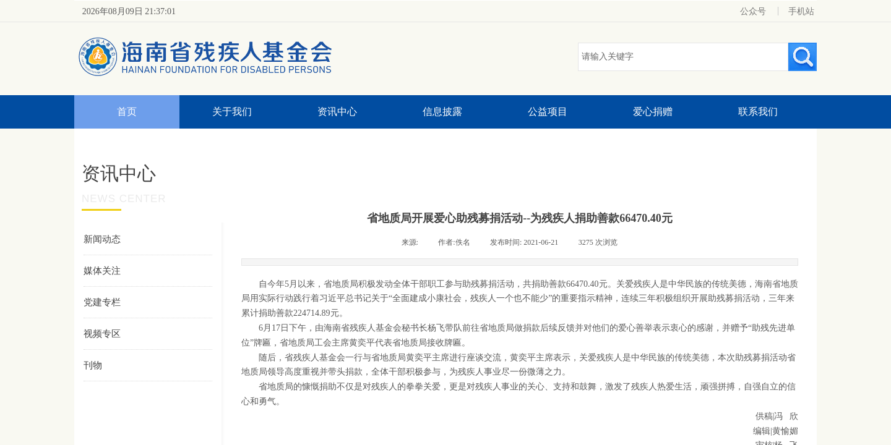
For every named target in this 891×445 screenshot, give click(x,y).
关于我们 (232, 111)
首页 (127, 111)
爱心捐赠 (653, 111)
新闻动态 (102, 239)
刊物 (93, 365)
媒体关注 (102, 271)
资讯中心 (337, 111)
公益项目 (547, 111)
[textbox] (683, 57)
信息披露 (442, 111)
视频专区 (102, 334)
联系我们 (758, 111)
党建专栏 (102, 302)
